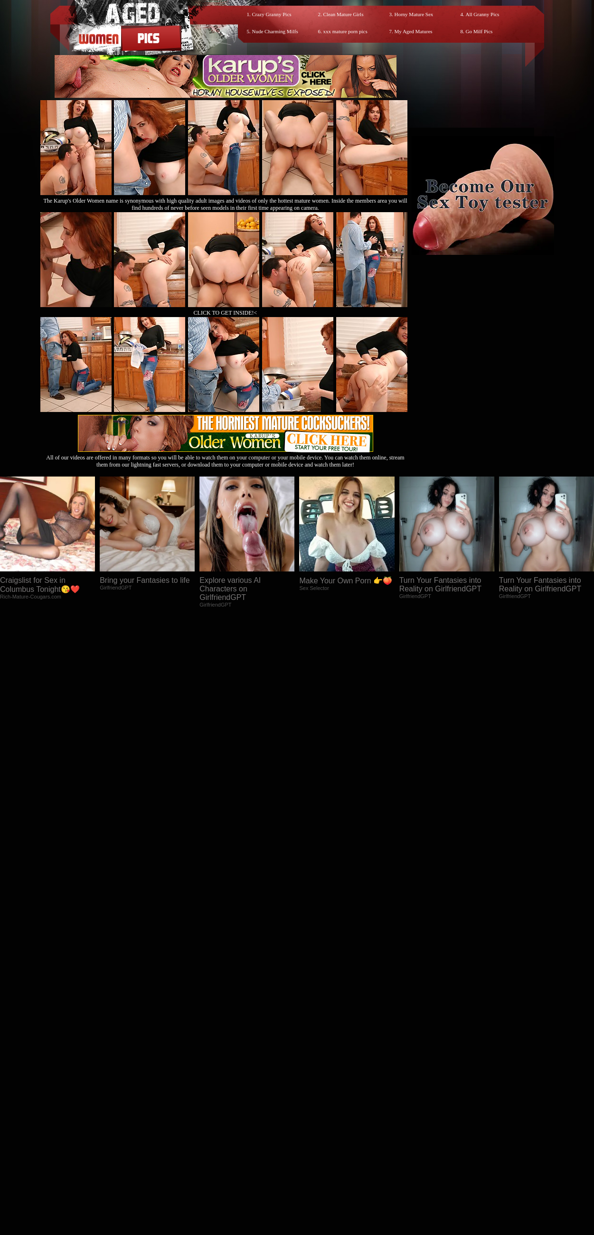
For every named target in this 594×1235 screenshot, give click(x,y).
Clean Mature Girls (343, 14)
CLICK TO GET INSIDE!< (225, 312)
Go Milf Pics (479, 31)
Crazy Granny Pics (272, 14)
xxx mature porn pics (345, 31)
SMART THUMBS (313, 1149)
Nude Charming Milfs (275, 31)
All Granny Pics (483, 14)
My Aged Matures (414, 31)
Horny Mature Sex (414, 14)
